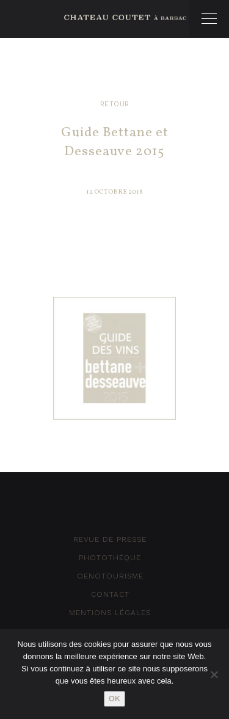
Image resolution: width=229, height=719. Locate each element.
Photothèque (110, 557)
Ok (115, 698)
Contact (110, 594)
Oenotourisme (110, 576)
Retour (114, 104)
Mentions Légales (110, 612)
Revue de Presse (110, 539)
